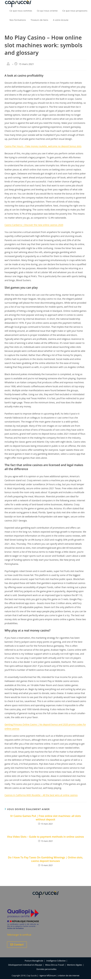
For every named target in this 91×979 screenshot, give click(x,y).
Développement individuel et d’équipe (25, 965)
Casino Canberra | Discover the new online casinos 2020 (34, 224)
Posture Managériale (34, 960)
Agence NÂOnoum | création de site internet (59, 975)
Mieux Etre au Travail (54, 965)
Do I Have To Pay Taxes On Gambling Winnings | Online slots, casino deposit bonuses (45, 859)
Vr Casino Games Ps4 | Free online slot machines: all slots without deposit (45, 817)
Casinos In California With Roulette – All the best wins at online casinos (41, 795)
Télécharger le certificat (19, 934)
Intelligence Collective (55, 960)
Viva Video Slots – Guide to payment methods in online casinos (45, 836)
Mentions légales (74, 965)
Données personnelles (47, 969)
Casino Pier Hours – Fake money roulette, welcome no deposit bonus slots (43, 146)
